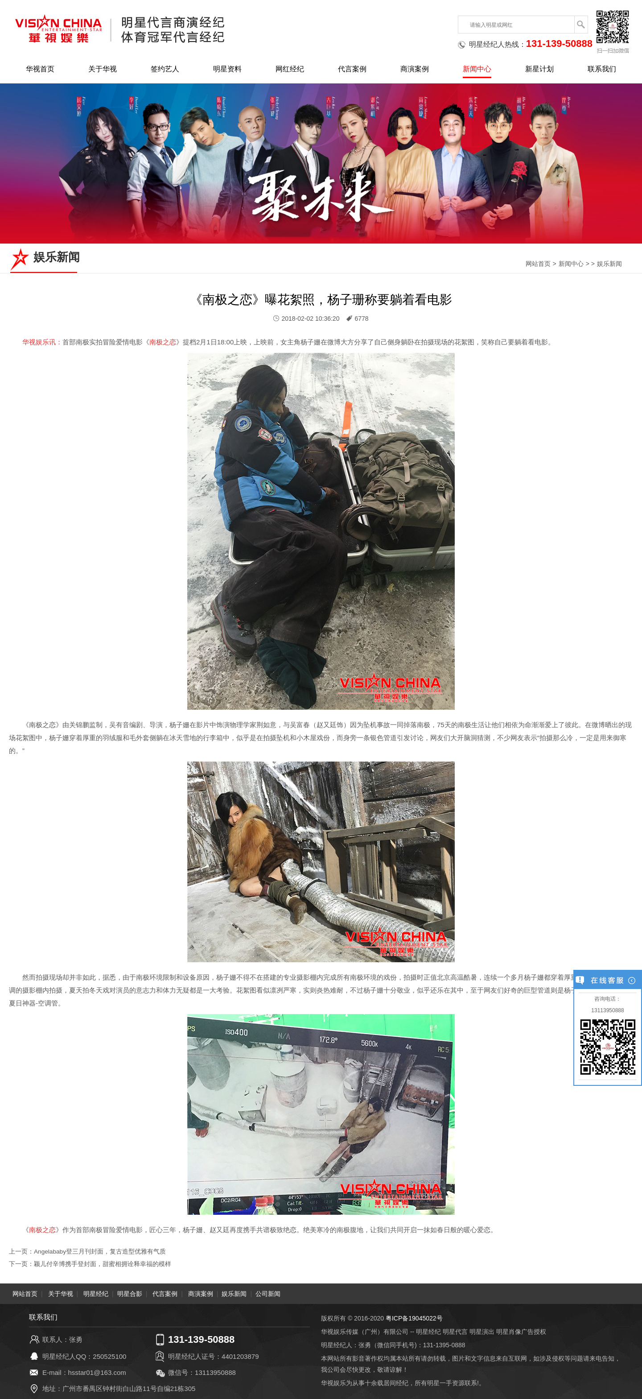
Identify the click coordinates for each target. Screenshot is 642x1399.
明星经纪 (95, 1293)
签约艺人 (165, 69)
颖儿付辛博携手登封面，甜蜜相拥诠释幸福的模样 (102, 1263)
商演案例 (414, 69)
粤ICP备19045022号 (414, 1318)
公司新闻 (267, 1293)
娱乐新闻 (609, 263)
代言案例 (352, 69)
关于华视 (102, 69)
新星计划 (539, 69)
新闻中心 (477, 69)
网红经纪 (290, 69)
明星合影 (129, 1293)
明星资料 (227, 69)
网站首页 (538, 263)
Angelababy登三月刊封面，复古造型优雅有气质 (100, 1251)
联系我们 (602, 69)
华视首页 (40, 69)
